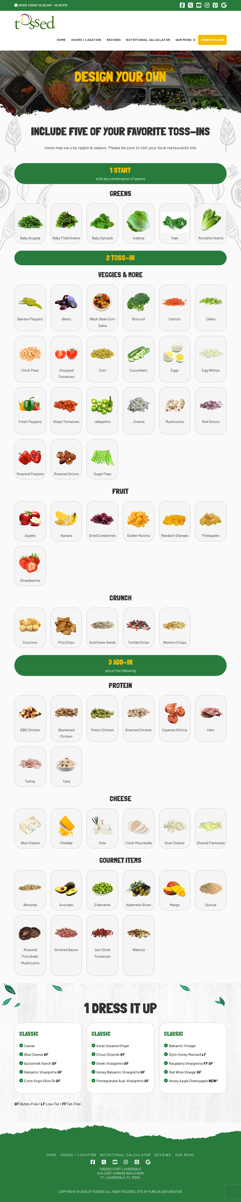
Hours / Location (78, 1155)
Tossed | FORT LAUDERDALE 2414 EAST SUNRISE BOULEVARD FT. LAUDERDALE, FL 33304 (120, 1173)
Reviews (163, 1155)
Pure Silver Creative (165, 1192)
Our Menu (184, 1155)
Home (52, 1155)
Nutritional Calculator (125, 1155)
